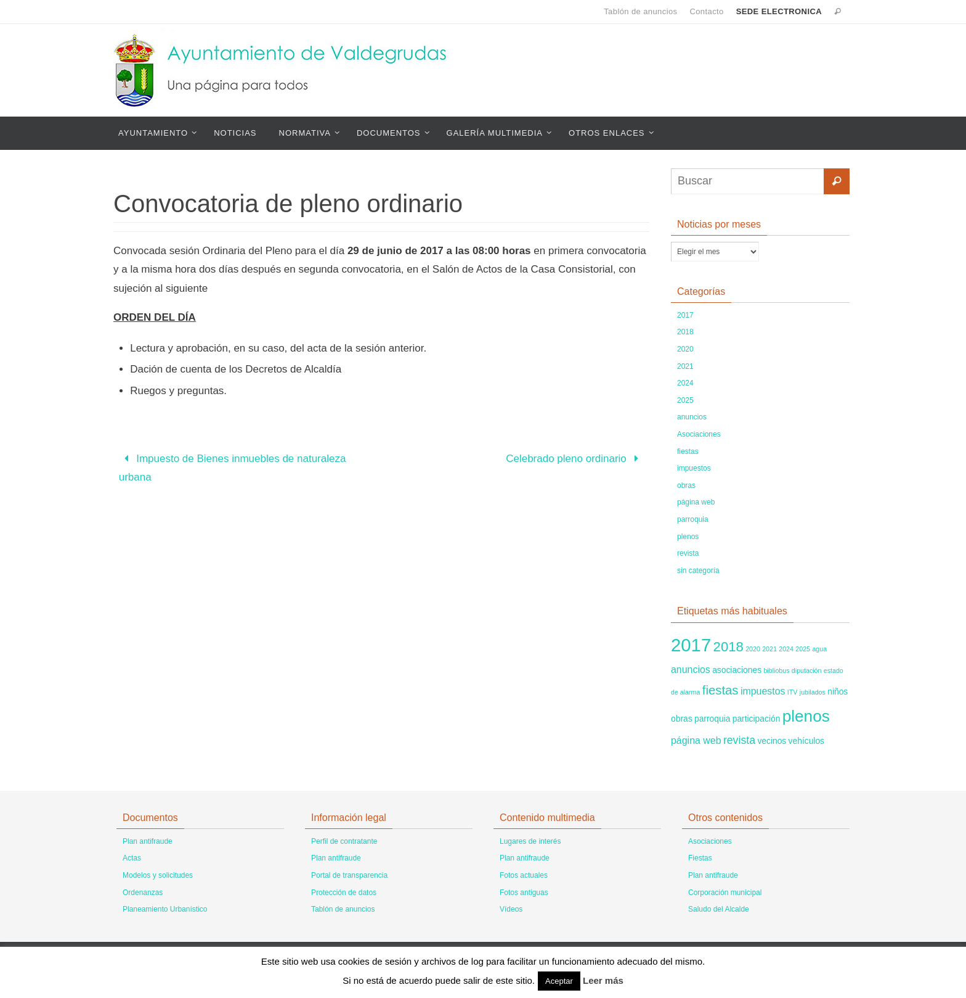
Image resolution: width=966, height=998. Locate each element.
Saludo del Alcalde (718, 909)
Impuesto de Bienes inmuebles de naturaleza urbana (232, 468)
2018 (685, 332)
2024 (685, 383)
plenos (688, 536)
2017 (685, 315)
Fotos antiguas (524, 892)
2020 (685, 349)
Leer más (603, 980)
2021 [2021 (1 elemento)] (769, 649)
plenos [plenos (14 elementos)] (806, 716)
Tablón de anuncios (640, 11)
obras (686, 485)
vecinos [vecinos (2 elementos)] (771, 741)
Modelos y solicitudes (158, 875)
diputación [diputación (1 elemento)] (807, 670)
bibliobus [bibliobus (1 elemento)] (776, 670)
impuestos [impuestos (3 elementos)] (763, 691)
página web (696, 502)
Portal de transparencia (349, 875)
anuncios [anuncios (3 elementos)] (690, 669)
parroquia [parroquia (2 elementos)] (712, 719)
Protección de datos (343, 892)
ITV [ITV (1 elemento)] (792, 692)
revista (688, 553)
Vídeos (511, 909)
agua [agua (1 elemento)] (819, 649)
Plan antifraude (147, 841)
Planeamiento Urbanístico (165, 909)
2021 (685, 366)
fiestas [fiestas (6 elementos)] (720, 690)
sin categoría (698, 570)
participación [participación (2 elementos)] (757, 719)
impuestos (694, 468)
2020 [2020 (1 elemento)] (752, 649)
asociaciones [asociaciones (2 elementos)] (736, 670)
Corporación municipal (724, 892)
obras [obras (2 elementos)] (681, 719)
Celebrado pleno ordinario (575, 458)
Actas (132, 858)
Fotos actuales (524, 875)
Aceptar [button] (559, 981)
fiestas (688, 451)
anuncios (692, 417)
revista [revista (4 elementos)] (739, 740)
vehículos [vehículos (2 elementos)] (806, 741)
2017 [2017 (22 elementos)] (691, 645)
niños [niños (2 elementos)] (837, 691)
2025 (685, 400)
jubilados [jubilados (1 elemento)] (813, 692)
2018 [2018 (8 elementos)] (728, 646)
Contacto (706, 11)
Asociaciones (699, 434)
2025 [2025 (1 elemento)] (802, 649)
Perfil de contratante (344, 841)
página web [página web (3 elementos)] (696, 740)
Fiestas (700, 858)
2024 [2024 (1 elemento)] (786, 649)
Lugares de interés (530, 841)
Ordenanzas (143, 892)
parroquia (692, 519)
